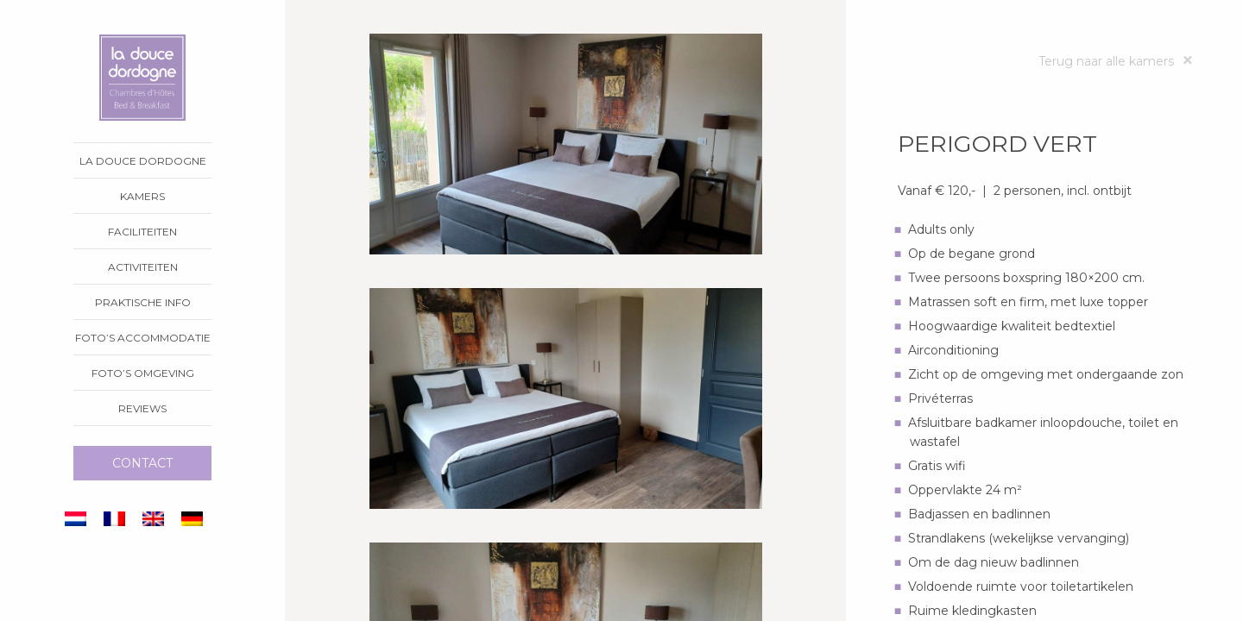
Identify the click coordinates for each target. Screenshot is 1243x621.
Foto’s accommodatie (143, 337)
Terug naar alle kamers (1114, 61)
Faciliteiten (142, 231)
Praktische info (143, 302)
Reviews (142, 408)
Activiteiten (143, 266)
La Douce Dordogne (142, 160)
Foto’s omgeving (142, 373)
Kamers (142, 196)
